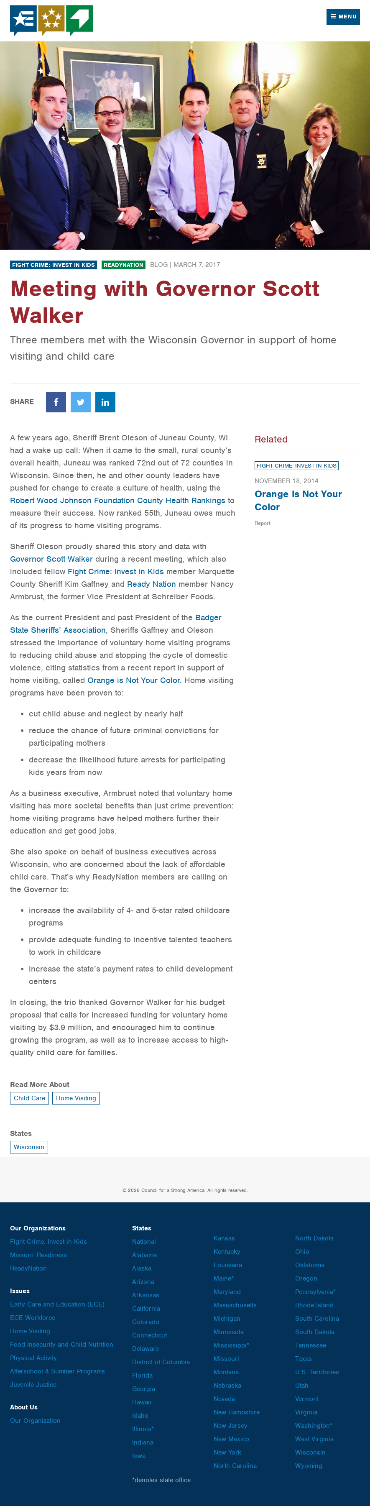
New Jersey (231, 1426)
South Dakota (314, 1332)
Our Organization (35, 1421)
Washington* (313, 1426)
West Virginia (314, 1439)
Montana (226, 1372)
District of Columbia (161, 1362)
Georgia (143, 1389)
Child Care (29, 1098)
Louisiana (228, 1265)
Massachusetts (235, 1305)
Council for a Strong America (52, 20)
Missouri (226, 1359)
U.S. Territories (317, 1372)
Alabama (144, 1255)
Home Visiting (76, 1098)
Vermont (307, 1399)
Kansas (224, 1238)
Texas (303, 1359)
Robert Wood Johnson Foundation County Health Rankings (117, 500)
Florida (142, 1375)
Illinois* (143, 1429)
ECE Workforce (32, 1318)
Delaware (145, 1349)
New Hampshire (237, 1412)
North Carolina (235, 1466)
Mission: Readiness (38, 1255)
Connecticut (149, 1335)
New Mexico (231, 1439)
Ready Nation (151, 584)
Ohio (302, 1252)
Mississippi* (231, 1345)
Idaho (140, 1415)
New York (227, 1452)
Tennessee (310, 1345)
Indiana (142, 1442)
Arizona (143, 1282)
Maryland (227, 1292)
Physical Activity (33, 1358)
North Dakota (314, 1238)
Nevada (224, 1399)
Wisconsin (29, 1147)
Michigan (227, 1318)
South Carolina (317, 1318)
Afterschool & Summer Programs (57, 1371)
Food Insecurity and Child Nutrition (61, 1344)
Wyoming (308, 1466)
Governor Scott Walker (51, 559)
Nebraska (227, 1385)
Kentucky (227, 1252)
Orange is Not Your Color (133, 680)
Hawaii (141, 1402)
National (144, 1242)
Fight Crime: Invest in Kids (53, 264)
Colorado (145, 1322)
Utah (302, 1385)
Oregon (306, 1278)
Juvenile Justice (33, 1385)
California (146, 1308)
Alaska (141, 1268)
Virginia (306, 1412)
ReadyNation (123, 264)
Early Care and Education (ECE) (57, 1304)
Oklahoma (309, 1265)
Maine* (224, 1278)
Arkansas (145, 1295)
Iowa (138, 1456)
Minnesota (229, 1332)
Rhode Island (314, 1305)
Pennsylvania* (315, 1292)
